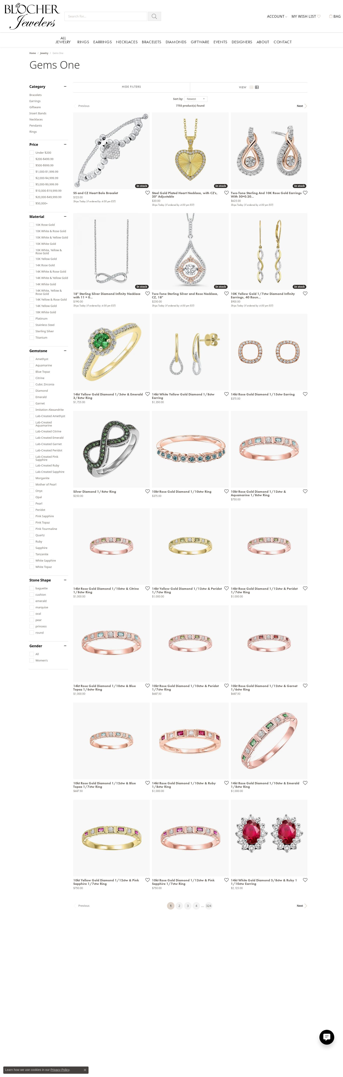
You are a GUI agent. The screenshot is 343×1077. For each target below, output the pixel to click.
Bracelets (151, 41)
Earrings (102, 41)
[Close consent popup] (85, 1070)
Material (37, 216)
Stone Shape (40, 580)
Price (34, 144)
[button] (277, 16)
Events (220, 41)
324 (211, 922)
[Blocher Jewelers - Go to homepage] (33, 16)
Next (306, 106)
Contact (283, 41)
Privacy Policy (59, 1070)
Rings (83, 41)
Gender (36, 646)
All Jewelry (63, 39)
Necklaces (127, 41)
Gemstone (38, 351)
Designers (242, 41)
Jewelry (44, 53)
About (263, 41)
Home (33, 53)
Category (37, 86)
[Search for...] (105, 16)
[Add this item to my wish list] (148, 194)
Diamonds (176, 41)
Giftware (200, 41)
